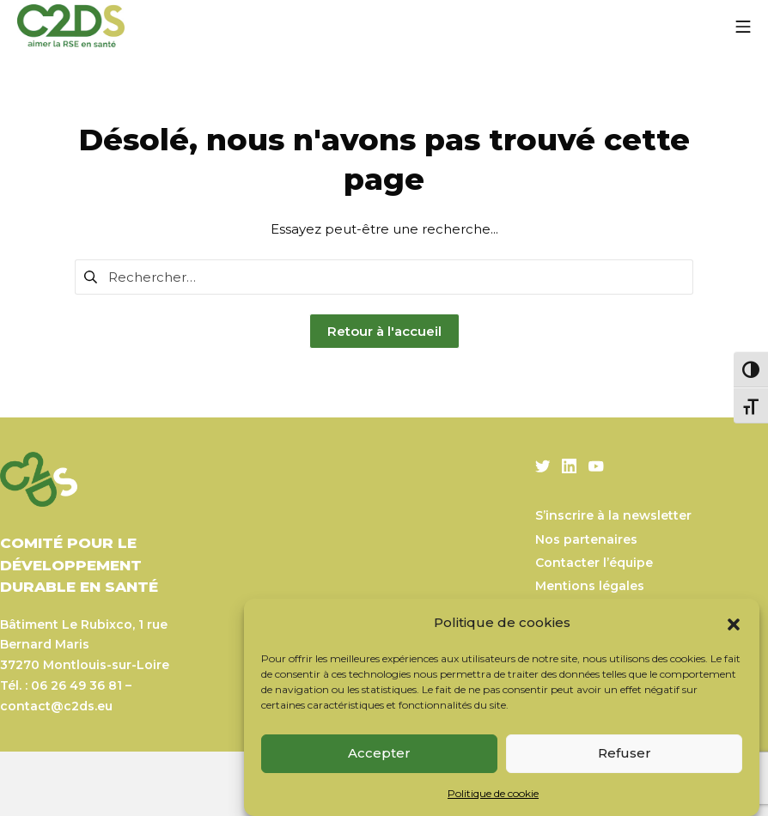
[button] (733, 622)
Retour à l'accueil (384, 331)
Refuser (624, 753)
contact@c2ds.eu (56, 706)
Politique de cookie (493, 793)
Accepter (379, 753)
